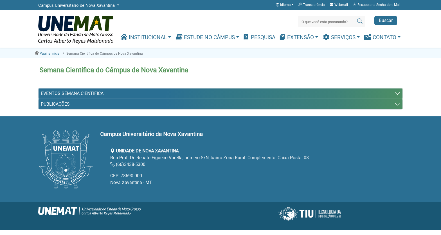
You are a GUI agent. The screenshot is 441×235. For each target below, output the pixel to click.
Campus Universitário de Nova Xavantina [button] (77, 5)
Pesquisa (258, 37)
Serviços (340, 37)
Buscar (386, 20)
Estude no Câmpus (206, 37)
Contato (381, 37)
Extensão (297, 37)
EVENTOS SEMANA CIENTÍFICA (72, 93)
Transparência (311, 4)
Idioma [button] (284, 5)
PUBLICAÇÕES (55, 104)
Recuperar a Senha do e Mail (376, 4)
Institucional (144, 37)
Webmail (338, 4)
